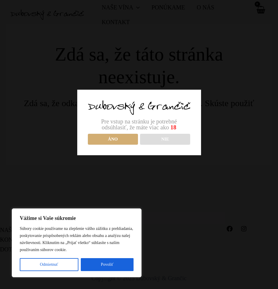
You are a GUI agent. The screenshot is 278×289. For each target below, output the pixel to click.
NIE (165, 139)
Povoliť (107, 264)
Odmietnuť (49, 264)
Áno (113, 139)
